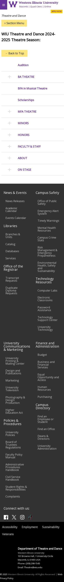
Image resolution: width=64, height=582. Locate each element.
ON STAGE (24, 169)
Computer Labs (47, 290)
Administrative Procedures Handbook (14, 467)
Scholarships (26, 100)
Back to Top (14, 53)
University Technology (45, 328)
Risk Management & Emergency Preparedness (47, 251)
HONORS (23, 135)
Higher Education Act (14, 411)
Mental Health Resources (47, 229)
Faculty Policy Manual (13, 456)
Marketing (12, 380)
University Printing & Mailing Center (14, 360)
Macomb (23, 6)
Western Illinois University (38, 3)
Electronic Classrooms (45, 299)
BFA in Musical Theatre (32, 88)
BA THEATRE (26, 77)
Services (10, 258)
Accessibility (9, 527)
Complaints (12, 496)
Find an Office (46, 429)
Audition (23, 65)
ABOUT (22, 158)
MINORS (23, 123)
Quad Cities (36, 6)
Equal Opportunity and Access (48, 377)
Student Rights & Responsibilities (16, 488)
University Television (12, 389)
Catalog (10, 244)
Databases (12, 251)
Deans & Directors (43, 437)
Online (47, 6)
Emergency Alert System (48, 212)
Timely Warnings (48, 221)
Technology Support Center (48, 318)
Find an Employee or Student (46, 419)
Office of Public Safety (47, 202)
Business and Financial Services (46, 364)
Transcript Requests (12, 279)
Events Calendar (15, 218)
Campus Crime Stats (47, 239)
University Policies (11, 433)
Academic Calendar (11, 209)
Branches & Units (12, 235)
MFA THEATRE (27, 111)
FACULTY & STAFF (29, 146)
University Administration (47, 447)
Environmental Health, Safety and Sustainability (47, 267)
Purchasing (45, 397)
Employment (30, 527)
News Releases (15, 201)
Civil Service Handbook (12, 478)
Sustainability (50, 527)
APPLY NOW (56, 11)
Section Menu (14, 23)
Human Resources (44, 388)
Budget (42, 355)
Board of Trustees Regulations (13, 444)
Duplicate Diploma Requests (11, 290)
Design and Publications (13, 372)
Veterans (8, 534)
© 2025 (3, 574)
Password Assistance (44, 308)
